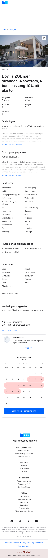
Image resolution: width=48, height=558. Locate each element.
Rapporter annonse (9, 330)
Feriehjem (12, 30)
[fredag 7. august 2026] (30, 379)
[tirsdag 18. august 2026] (12, 391)
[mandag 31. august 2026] (7, 403)
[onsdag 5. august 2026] (18, 379)
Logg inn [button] (28, 347)
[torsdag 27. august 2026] (24, 397)
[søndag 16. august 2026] (41, 385)
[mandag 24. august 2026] (7, 397)
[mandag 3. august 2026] (7, 379)
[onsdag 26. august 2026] (18, 397)
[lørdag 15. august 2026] (36, 385)
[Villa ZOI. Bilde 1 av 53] (24, 51)
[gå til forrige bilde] (3, 51)
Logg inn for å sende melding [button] (24, 411)
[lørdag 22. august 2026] (36, 391)
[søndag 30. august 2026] (41, 397)
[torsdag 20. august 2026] (24, 391)
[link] (12, 144)
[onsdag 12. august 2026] (18, 385)
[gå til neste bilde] (44, 51)
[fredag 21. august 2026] (30, 391)
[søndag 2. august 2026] (41, 373)
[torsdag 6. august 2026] (24, 379)
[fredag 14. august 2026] (30, 385)
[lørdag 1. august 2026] (36, 373)
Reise (4, 30)
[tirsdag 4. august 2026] (12, 379)
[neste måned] (42, 363)
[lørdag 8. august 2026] (36, 379)
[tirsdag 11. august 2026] (12, 385)
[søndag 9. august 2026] (41, 379)
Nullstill (24, 360)
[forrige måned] (6, 363)
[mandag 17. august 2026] (7, 391)
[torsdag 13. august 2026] (24, 385)
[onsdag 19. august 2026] (18, 391)
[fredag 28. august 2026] (30, 397)
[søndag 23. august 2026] (41, 391)
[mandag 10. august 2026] (7, 385)
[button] (44, 38)
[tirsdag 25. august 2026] (12, 397)
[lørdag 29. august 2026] (36, 397)
